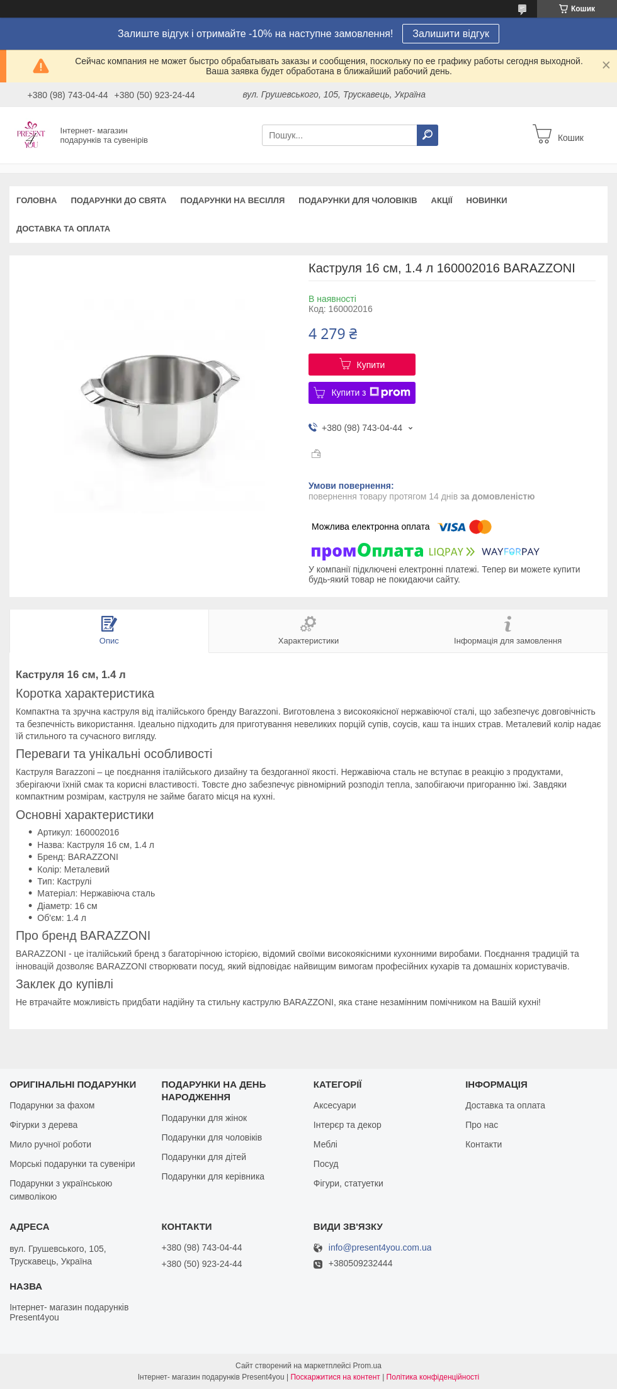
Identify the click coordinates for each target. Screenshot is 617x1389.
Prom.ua (367, 1365)
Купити (371, 365)
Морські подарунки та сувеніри (72, 1164)
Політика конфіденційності (433, 1377)
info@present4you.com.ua (380, 1247)
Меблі (325, 1144)
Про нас (481, 1125)
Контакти (483, 1144)
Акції (442, 200)
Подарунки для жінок (204, 1118)
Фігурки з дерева (43, 1125)
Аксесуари (335, 1105)
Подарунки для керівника (212, 1176)
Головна (36, 200)
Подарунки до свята (118, 200)
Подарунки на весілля (232, 200)
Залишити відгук (450, 33)
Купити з (370, 392)
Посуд (326, 1164)
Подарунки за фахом (51, 1105)
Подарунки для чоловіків (357, 200)
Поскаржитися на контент (335, 1377)
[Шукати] (427, 135)
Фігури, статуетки (348, 1183)
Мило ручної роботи (50, 1144)
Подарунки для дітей (203, 1157)
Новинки (487, 200)
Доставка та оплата (63, 228)
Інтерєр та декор (348, 1125)
